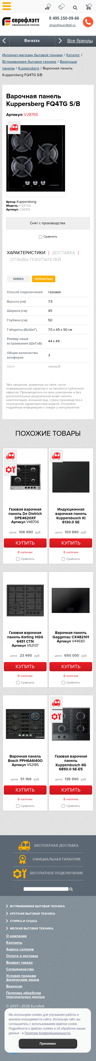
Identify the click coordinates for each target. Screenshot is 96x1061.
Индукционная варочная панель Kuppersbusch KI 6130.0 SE (71, 516)
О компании (16, 936)
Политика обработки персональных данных (25, 995)
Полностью (44, 279)
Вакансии (14, 986)
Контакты (14, 942)
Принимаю (48, 1043)
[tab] (28, 253)
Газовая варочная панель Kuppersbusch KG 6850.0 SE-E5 (71, 763)
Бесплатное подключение (56, 873)
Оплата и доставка (22, 956)
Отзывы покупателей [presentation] (35, 260)
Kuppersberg (28, 68)
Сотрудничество (20, 969)
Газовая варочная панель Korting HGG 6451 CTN (25, 637)
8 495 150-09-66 (64, 18)
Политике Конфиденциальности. (48, 1033)
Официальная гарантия (56, 859)
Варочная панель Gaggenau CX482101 (70, 634)
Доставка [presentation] (63, 253)
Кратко (18, 279)
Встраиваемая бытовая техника (29, 62)
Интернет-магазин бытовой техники (32, 55)
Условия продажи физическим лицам (22, 978)
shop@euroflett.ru (62, 25)
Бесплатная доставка (56, 845)
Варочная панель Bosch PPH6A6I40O (25, 758)
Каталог (73, 55)
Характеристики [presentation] (26, 253)
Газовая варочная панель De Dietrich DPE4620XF (25, 513)
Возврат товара (19, 962)
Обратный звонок (88, 22)
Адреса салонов (20, 949)
